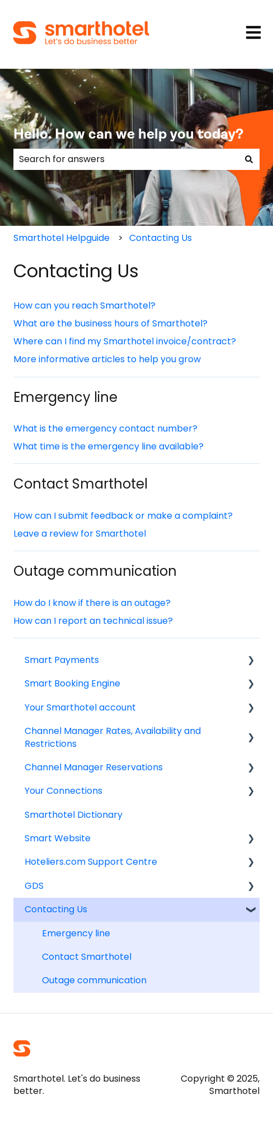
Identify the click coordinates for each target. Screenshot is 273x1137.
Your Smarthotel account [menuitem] (80, 707)
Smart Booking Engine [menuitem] (72, 683)
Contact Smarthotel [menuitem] (86, 956)
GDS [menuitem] (34, 885)
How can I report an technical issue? (93, 620)
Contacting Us (160, 237)
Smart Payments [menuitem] (62, 659)
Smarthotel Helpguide (61, 237)
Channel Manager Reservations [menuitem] (94, 767)
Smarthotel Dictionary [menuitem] (74, 814)
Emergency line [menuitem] (76, 933)
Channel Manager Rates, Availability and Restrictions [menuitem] (113, 737)
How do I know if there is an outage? (92, 602)
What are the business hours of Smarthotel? (110, 323)
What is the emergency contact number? (105, 428)
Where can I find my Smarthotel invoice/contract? (124, 341)
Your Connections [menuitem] (63, 790)
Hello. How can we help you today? (128, 135)
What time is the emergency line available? (108, 446)
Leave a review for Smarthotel (79, 533)
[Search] (249, 159)
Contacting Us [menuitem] (56, 909)
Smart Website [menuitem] (58, 838)
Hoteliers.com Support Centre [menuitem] (91, 861)
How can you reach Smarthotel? (84, 305)
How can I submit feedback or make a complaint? (123, 515)
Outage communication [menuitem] (94, 980)
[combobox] (125, 159)
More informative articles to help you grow (107, 359)
